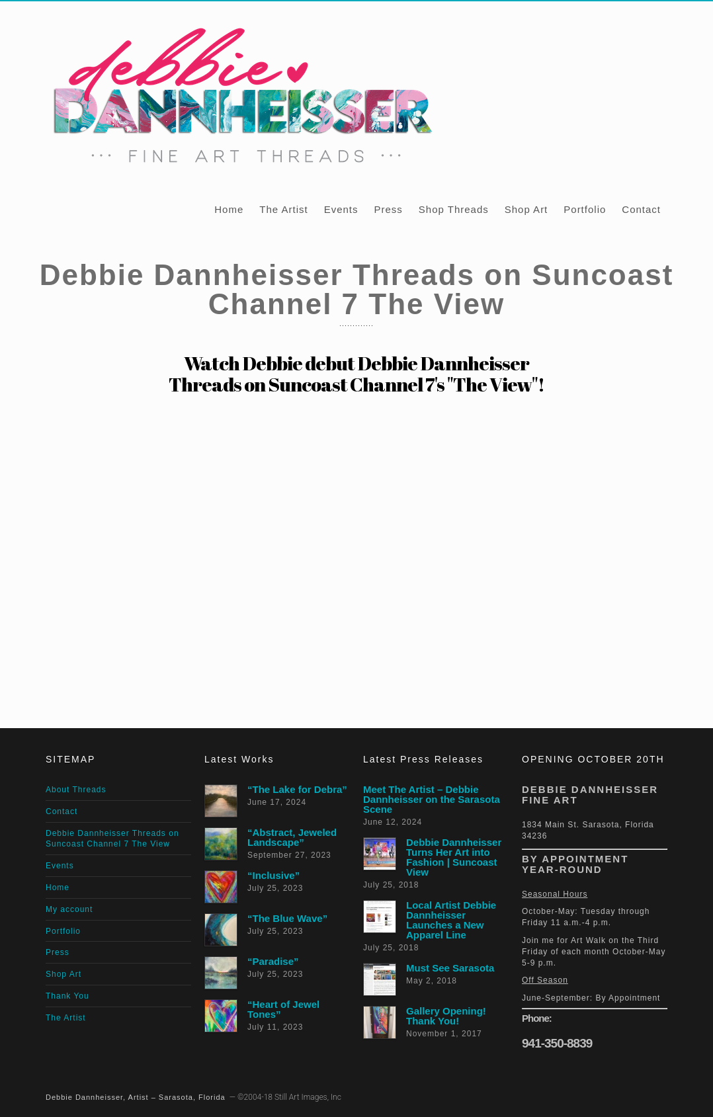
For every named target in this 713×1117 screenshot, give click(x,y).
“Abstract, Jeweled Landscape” (292, 837)
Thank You (67, 996)
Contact (641, 209)
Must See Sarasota (450, 967)
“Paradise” (273, 961)
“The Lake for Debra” (297, 789)
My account (69, 909)
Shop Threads (454, 209)
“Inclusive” (273, 875)
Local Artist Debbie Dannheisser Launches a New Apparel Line (451, 919)
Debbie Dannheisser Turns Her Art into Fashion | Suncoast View (453, 857)
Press (388, 209)
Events (341, 209)
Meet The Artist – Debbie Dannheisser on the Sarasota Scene (431, 799)
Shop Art (526, 209)
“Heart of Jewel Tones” (283, 1009)
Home (228, 209)
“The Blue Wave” (287, 918)
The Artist (283, 209)
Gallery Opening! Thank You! (446, 1015)
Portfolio (585, 209)
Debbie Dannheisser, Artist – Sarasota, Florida (136, 1097)
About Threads (76, 789)
